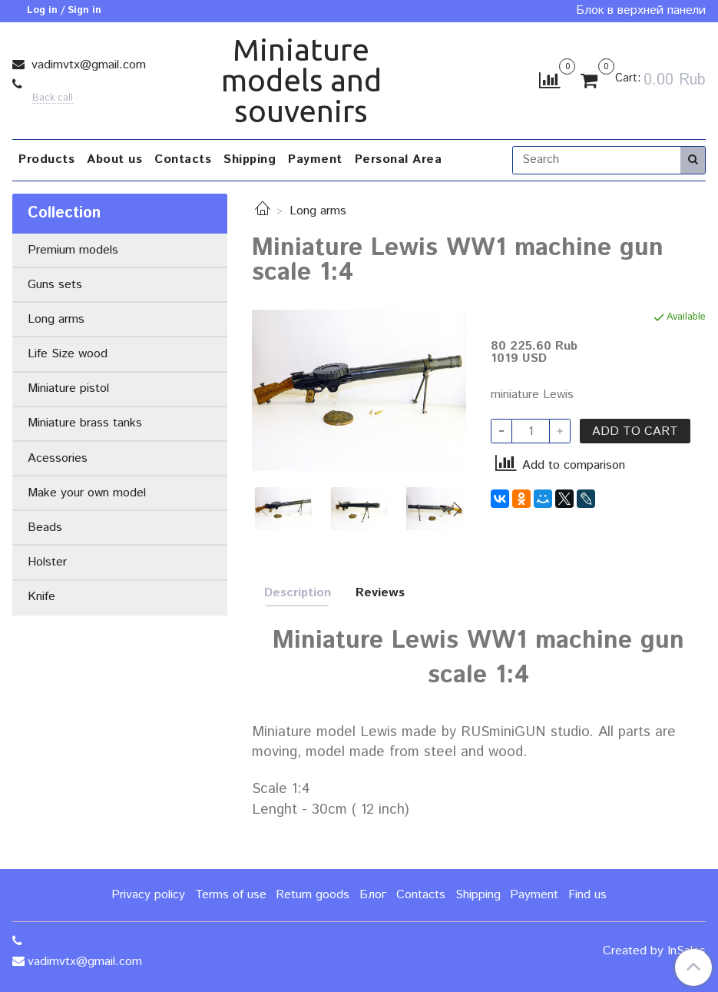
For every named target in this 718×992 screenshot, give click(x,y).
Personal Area (398, 159)
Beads (45, 527)
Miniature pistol (68, 388)
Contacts (182, 159)
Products (46, 159)
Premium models (73, 250)
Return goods (312, 895)
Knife (41, 596)
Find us (587, 895)
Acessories (58, 458)
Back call (52, 99)
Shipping (249, 159)
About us (114, 159)
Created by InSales (654, 951)
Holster (47, 562)
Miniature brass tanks (85, 423)
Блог (372, 895)
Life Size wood (68, 354)
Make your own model (87, 493)
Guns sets (55, 285)
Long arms (318, 211)
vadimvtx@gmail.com (87, 65)
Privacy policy (148, 895)
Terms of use (230, 895)
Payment (315, 159)
